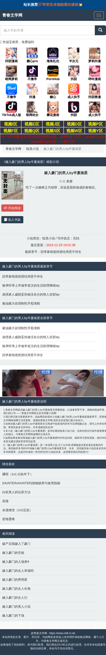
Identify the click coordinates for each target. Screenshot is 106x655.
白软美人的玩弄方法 (16, 492)
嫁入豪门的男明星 (14, 579)
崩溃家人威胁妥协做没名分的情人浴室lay (31, 294)
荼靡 (69, 181)
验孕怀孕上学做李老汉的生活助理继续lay (31, 285)
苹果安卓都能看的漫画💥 (62, 5)
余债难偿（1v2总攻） (17, 510)
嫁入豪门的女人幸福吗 (18, 570)
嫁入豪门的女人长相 (16, 588)
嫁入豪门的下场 (13, 615)
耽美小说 (32, 149)
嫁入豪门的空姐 (13, 552)
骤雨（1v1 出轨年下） (17, 474)
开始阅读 (12, 208)
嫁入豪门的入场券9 (15, 561)
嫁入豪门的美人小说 (16, 606)
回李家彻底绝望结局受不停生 (61, 252)
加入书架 (12, 219)
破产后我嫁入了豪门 (16, 543)
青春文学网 (13, 149)
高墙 (5, 501)
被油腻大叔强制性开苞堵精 (21, 303)
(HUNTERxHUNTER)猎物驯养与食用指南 (31, 483)
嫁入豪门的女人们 (14, 597)
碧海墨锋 (8, 519)
